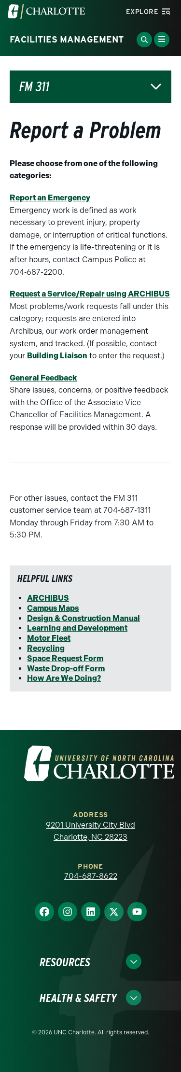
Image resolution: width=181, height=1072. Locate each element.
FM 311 (34, 86)
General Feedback (43, 377)
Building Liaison (57, 355)
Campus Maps (53, 608)
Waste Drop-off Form (66, 668)
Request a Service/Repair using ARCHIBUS (90, 293)
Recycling (46, 648)
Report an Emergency (50, 197)
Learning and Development (77, 628)
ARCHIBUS (48, 598)
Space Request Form (65, 658)
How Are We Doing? (64, 678)
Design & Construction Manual (83, 618)
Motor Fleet (48, 638)
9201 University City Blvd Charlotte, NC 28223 (90, 831)
